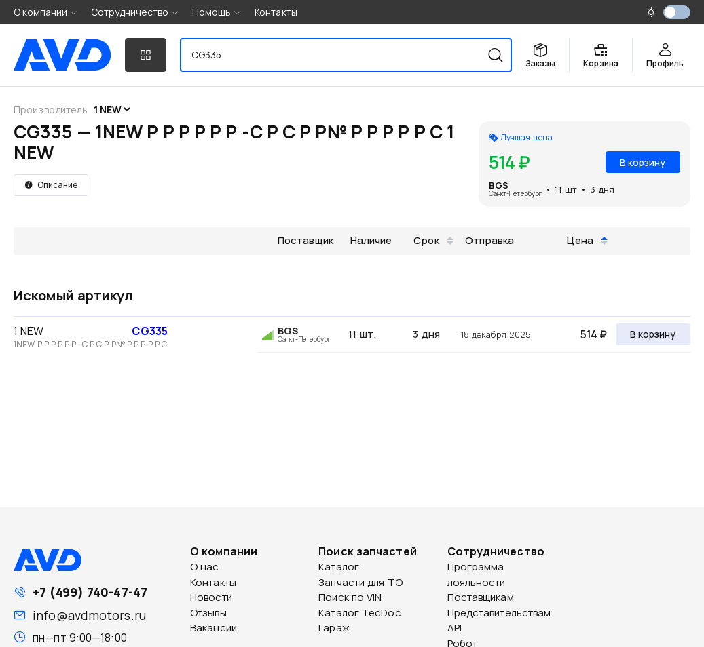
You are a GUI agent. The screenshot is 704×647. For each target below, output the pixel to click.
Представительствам (499, 613)
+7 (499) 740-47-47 (90, 592)
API (454, 628)
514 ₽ (593, 334)
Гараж (334, 628)
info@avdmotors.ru (89, 615)
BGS (498, 185)
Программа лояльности (476, 574)
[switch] (676, 12)
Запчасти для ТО (360, 582)
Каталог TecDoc (359, 613)
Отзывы (208, 613)
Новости (211, 597)
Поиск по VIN (350, 597)
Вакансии (213, 628)
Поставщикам (480, 597)
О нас (204, 567)
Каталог (338, 567)
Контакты (276, 11)
